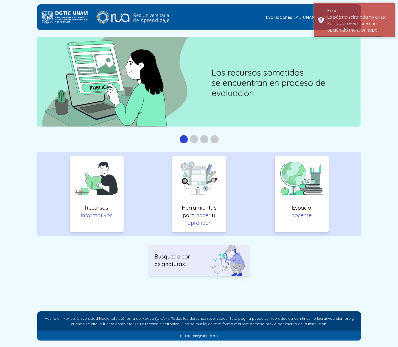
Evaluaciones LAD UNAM (290, 17)
